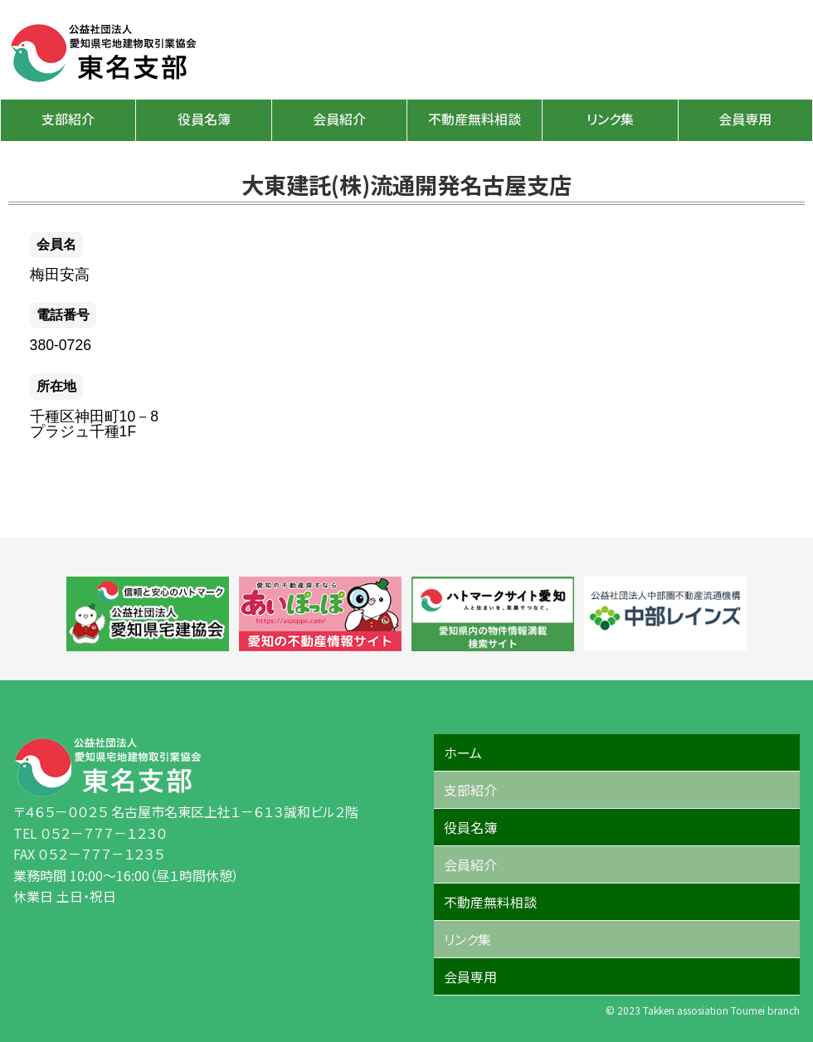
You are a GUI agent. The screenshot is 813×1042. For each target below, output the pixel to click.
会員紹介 (339, 119)
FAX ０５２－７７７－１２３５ (88, 854)
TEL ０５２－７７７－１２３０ (90, 833)
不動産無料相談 (474, 119)
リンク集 (610, 119)
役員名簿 (204, 119)
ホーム (463, 752)
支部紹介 (68, 119)
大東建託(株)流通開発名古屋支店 (406, 184)
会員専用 (745, 119)
